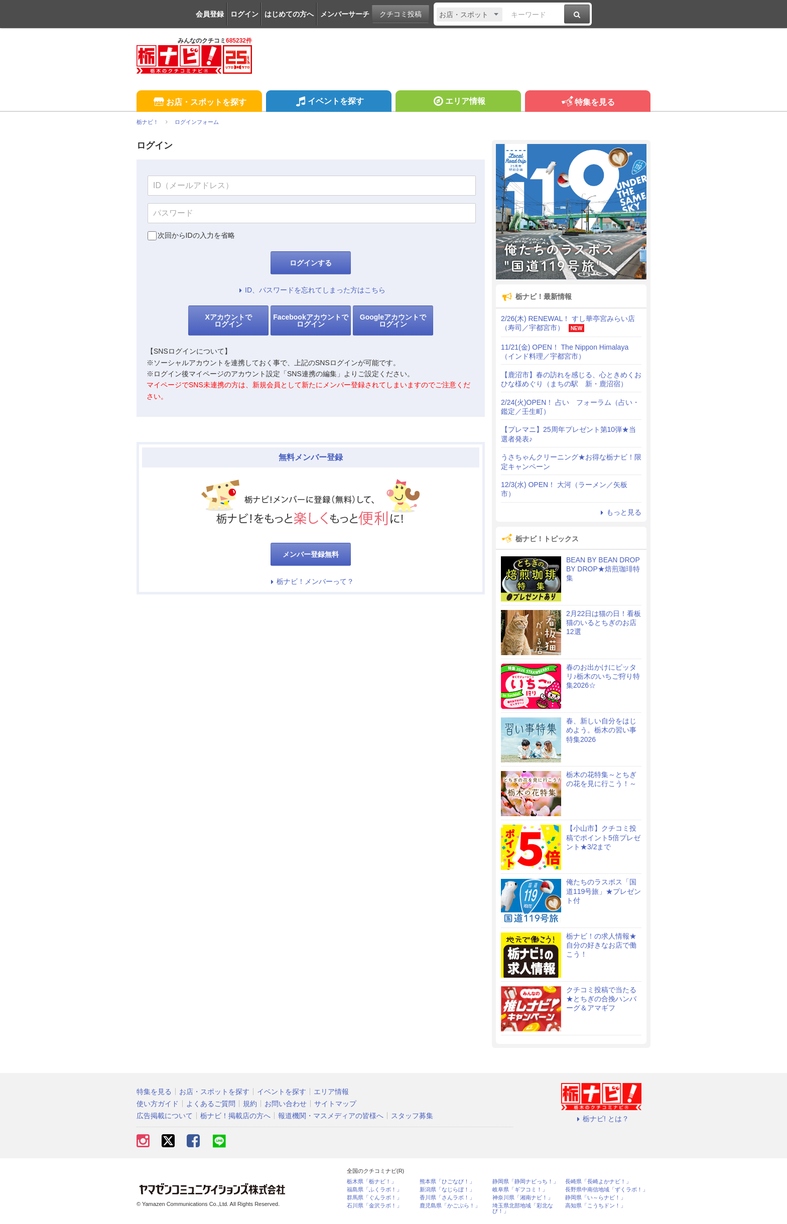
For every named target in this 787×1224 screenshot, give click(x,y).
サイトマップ (335, 1104)
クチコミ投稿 (400, 14)
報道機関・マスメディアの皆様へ (330, 1116)
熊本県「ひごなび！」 (447, 1181)
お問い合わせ (286, 1104)
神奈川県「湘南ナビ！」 (522, 1197)
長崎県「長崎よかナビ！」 (598, 1181)
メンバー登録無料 (311, 554)
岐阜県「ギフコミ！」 (520, 1189)
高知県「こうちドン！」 (595, 1205)
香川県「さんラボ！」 (447, 1197)
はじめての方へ (289, 14)
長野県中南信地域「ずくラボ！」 (606, 1189)
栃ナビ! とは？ (601, 1119)
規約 (250, 1104)
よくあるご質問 (210, 1104)
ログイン (244, 14)
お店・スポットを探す (199, 102)
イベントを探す (328, 102)
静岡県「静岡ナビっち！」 (525, 1181)
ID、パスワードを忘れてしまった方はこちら (310, 290)
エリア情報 (458, 102)
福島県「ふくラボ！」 (374, 1189)
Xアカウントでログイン (228, 320)
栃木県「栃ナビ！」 (372, 1181)
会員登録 (210, 14)
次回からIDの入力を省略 (196, 235)
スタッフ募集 (412, 1116)
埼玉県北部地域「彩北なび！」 (522, 1208)
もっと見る (619, 512)
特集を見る (587, 102)
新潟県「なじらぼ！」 (447, 1189)
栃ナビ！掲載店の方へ (235, 1116)
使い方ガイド (158, 1104)
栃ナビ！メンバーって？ (311, 581)
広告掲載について (165, 1116)
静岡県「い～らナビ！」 (595, 1197)
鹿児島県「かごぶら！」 (450, 1205)
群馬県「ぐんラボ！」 (374, 1197)
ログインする (311, 263)
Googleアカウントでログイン (393, 320)
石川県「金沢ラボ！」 (374, 1205)
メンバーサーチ (344, 14)
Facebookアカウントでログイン (310, 320)
